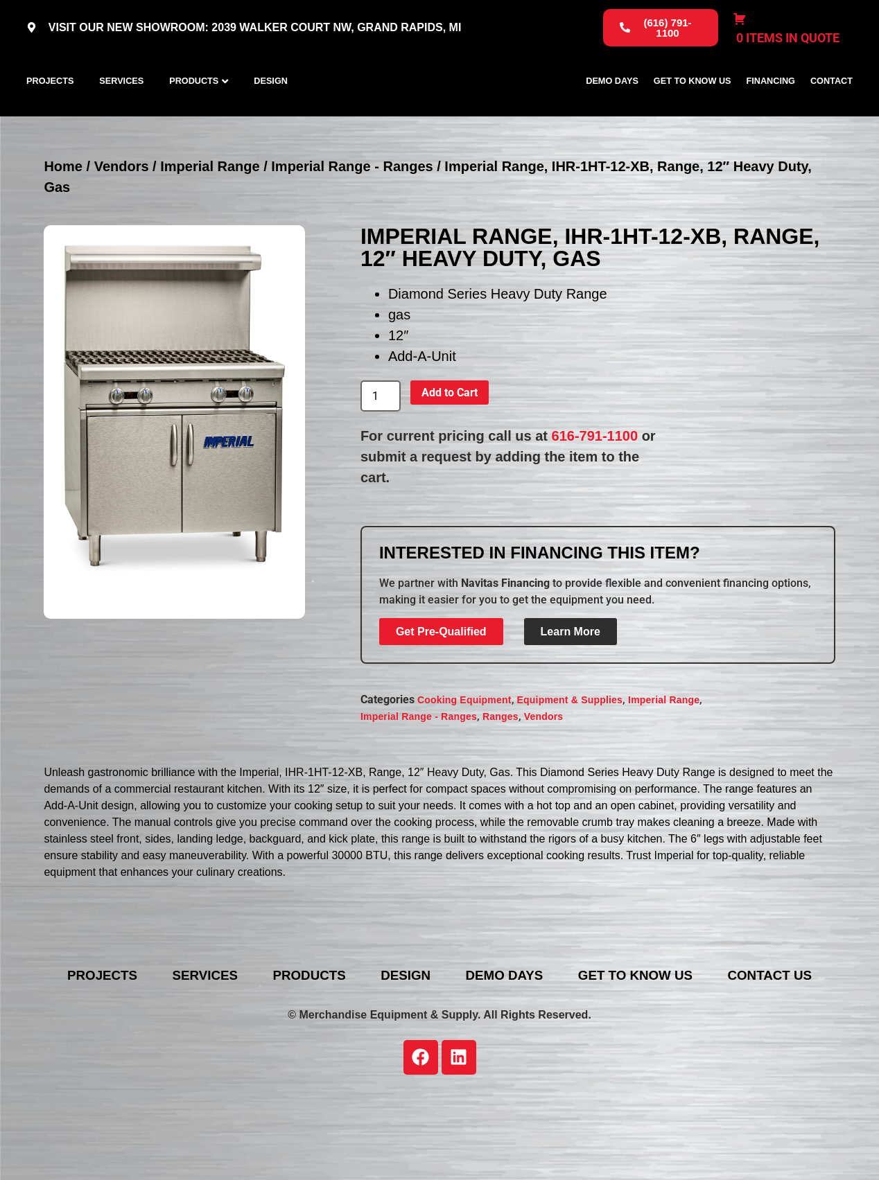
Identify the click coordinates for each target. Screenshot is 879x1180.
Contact (831, 111)
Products (193, 111)
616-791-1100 (595, 496)
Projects (49, 111)
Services (121, 111)
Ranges (500, 777)
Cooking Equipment (464, 760)
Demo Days (612, 111)
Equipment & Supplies (570, 760)
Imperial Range (209, 227)
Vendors (121, 227)
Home (63, 227)
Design (271, 111)
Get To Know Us (692, 111)
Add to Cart (449, 453)
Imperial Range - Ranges (352, 227)
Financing (771, 111)
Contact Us (450, 1057)
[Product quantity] (380, 457)
